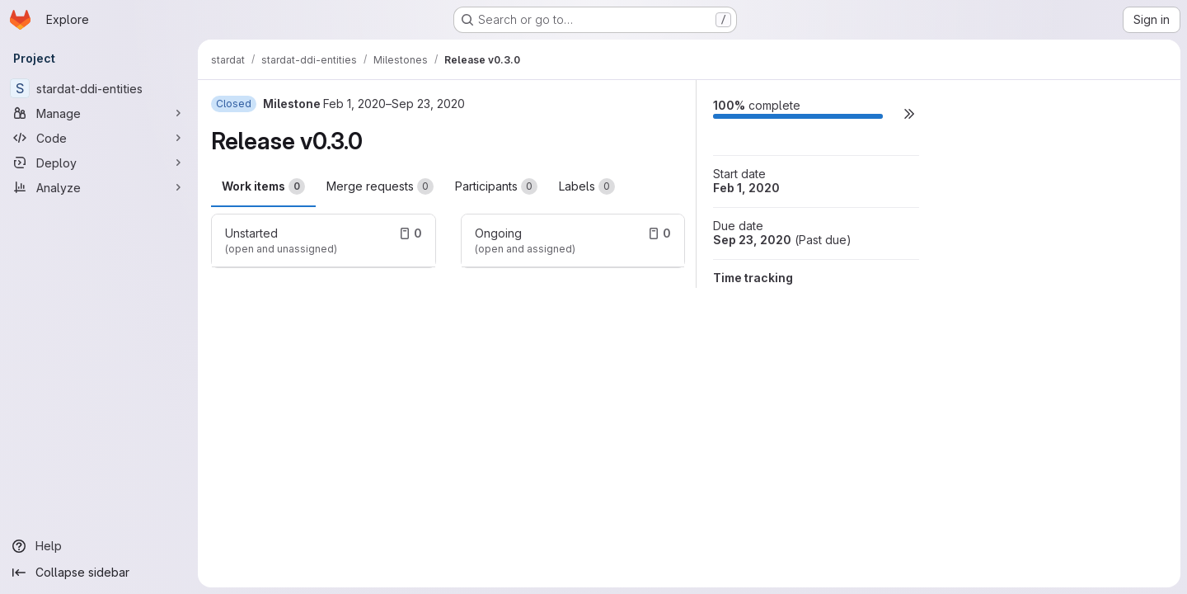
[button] (909, 113)
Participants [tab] (496, 186)
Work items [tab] (263, 186)
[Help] (99, 546)
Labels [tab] (587, 186)
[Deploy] (99, 162)
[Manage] (99, 113)
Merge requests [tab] (380, 186)
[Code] (99, 137)
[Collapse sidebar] (99, 572)
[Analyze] (99, 187)
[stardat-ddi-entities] (99, 88)
